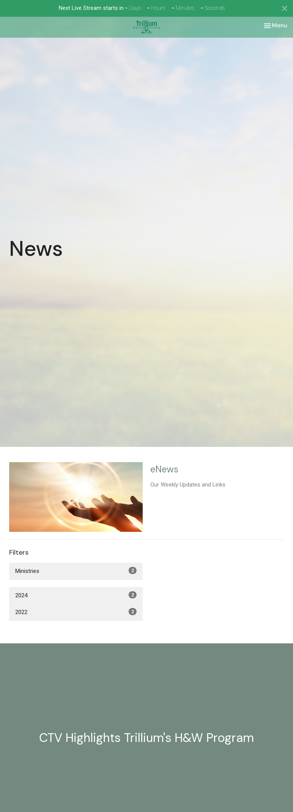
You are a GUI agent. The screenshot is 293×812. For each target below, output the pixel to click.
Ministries (76, 570)
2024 (76, 595)
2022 (76, 612)
